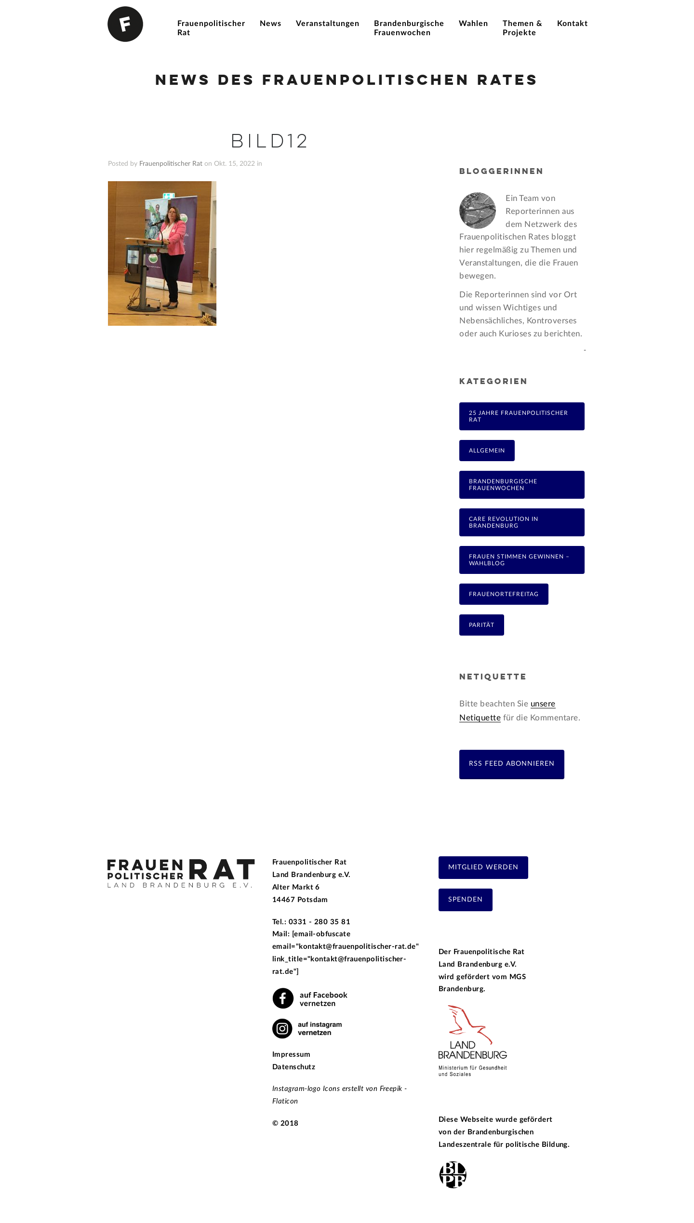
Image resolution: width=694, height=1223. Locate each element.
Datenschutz (293, 1067)
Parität (481, 625)
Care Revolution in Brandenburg (503, 522)
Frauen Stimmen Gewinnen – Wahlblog (519, 560)
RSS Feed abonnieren (512, 763)
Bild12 (270, 142)
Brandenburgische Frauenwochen (503, 485)
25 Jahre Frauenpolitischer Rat (518, 416)
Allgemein (487, 450)
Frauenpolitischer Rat (170, 163)
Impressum (291, 1054)
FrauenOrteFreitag (504, 594)
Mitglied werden (483, 867)
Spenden (465, 899)
